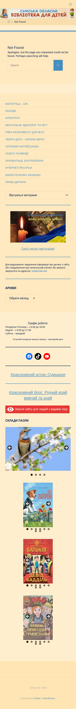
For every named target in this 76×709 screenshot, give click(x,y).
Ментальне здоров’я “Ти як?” (26, 125)
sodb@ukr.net (39, 271)
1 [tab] (32, 475)
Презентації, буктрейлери (24, 160)
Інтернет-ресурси (18, 167)
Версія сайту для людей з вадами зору (37, 409)
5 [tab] (44, 529)
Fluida (36, 698)
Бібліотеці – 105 (16, 103)
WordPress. (49, 698)
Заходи (10, 110)
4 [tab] (44, 475)
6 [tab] (49, 529)
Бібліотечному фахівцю (23, 175)
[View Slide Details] (38, 449)
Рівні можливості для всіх (24, 132)
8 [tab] (40, 531)
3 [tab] (40, 475)
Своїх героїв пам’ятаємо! (38, 248)
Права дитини (15, 182)
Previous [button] (10, 448)
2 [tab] (36, 475)
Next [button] (66, 448)
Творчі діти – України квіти (24, 139)
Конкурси (12, 117)
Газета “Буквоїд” (17, 153)
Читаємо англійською (22, 146)
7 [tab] (36, 531)
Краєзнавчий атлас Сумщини (38, 374)
